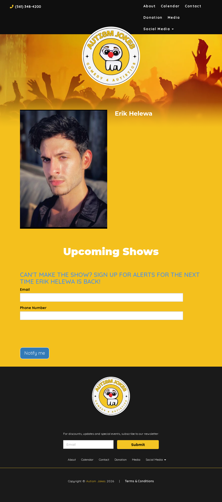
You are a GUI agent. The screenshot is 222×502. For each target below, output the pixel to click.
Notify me (34, 353)
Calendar (170, 6)
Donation (153, 17)
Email (25, 289)
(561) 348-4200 (28, 6)
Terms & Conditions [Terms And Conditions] (139, 481)
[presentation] (58, 334)
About (149, 6)
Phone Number (33, 308)
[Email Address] (88, 444)
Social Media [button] (158, 29)
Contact (193, 6)
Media (174, 17)
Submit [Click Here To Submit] (138, 444)
